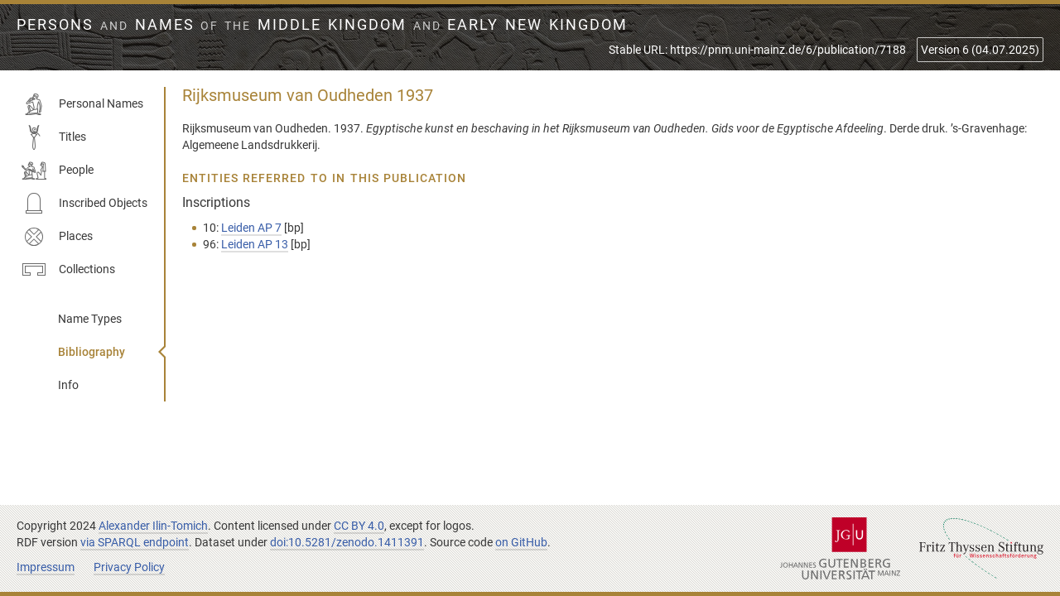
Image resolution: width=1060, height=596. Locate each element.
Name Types (90, 318)
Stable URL (757, 49)
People (58, 170)
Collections (68, 269)
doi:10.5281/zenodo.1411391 (347, 542)
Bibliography (91, 351)
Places (57, 236)
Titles (54, 137)
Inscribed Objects (84, 203)
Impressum (46, 567)
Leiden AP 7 (251, 227)
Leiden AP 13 (254, 244)
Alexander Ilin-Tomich (153, 525)
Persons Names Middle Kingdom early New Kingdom (322, 25)
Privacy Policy (129, 567)
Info (68, 385)
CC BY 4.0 (359, 525)
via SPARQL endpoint (134, 542)
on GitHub (521, 542)
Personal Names (82, 104)
